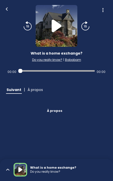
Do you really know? (47, 60)
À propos (54, 111)
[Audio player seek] (56, 71)
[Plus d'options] (103, 10)
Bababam (73, 60)
